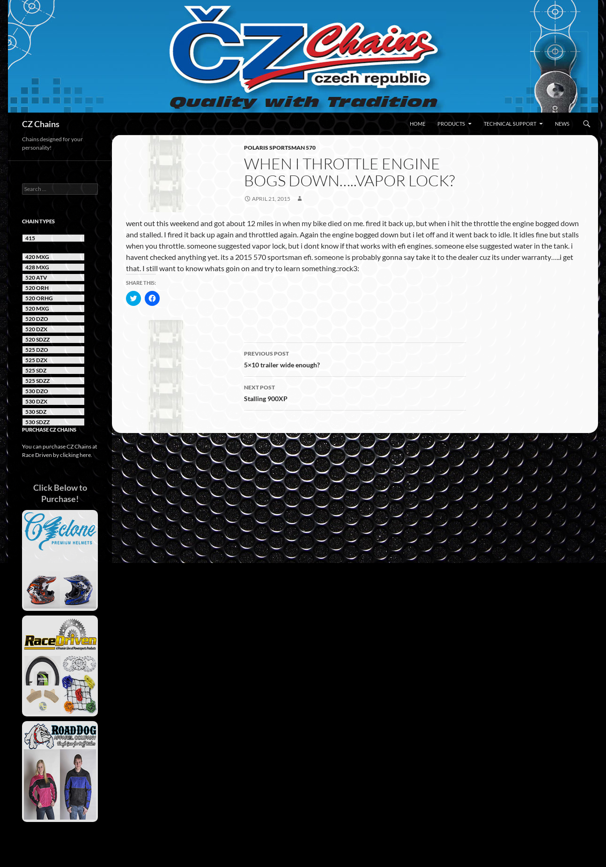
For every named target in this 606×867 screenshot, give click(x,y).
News (562, 124)
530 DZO (36, 391)
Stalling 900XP (355, 392)
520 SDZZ (37, 339)
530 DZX (36, 401)
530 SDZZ (37, 422)
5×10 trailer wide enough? (355, 358)
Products (451, 124)
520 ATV (36, 277)
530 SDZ (35, 411)
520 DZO (36, 318)
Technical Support (510, 124)
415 (30, 238)
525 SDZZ (37, 380)
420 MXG (37, 256)
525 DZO (36, 349)
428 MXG (37, 267)
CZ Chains (40, 124)
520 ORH (37, 287)
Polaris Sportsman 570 (280, 147)
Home (417, 124)
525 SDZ (35, 370)
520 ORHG (39, 298)
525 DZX (36, 360)
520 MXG (37, 308)
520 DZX (36, 329)
